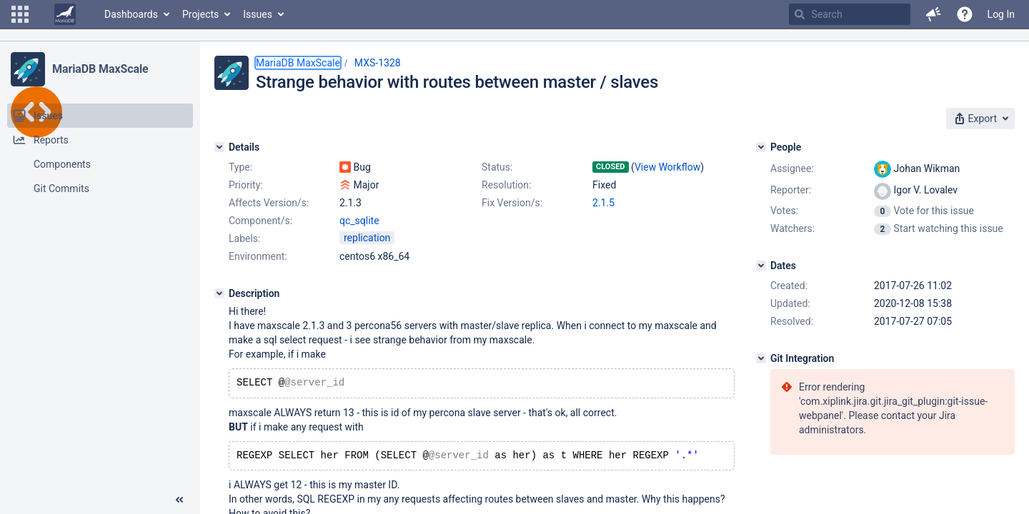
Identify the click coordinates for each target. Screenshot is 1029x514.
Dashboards (131, 14)
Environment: (258, 256)
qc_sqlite (359, 220)
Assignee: (792, 168)
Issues (257, 14)
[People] (761, 147)
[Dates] (761, 266)
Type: (240, 167)
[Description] (219, 293)
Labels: (244, 238)
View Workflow (667, 167)
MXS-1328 (377, 63)
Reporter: (790, 190)
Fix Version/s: (512, 202)
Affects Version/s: (269, 202)
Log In (1001, 14)
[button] (20, 14)
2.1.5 (603, 202)
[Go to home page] (65, 14)
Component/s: (260, 220)
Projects (200, 14)
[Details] (219, 147)
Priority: (246, 185)
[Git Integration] (761, 358)
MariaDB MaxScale (100, 69)
